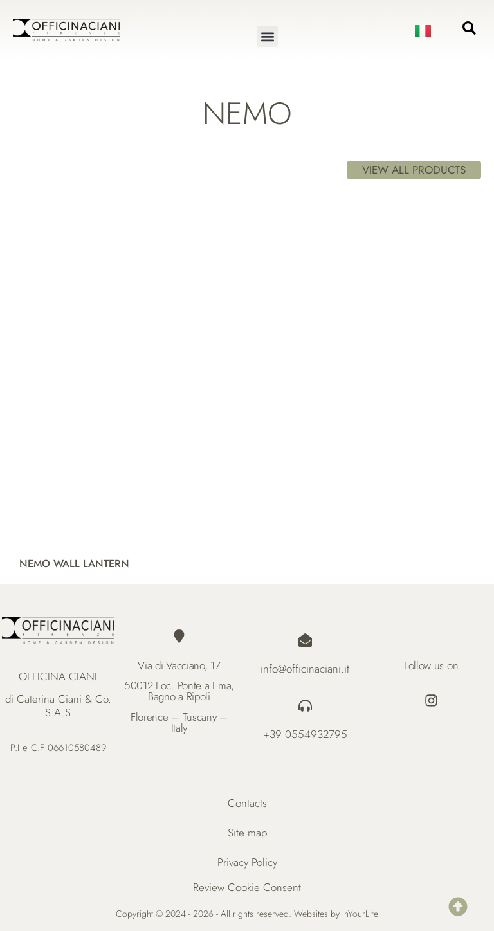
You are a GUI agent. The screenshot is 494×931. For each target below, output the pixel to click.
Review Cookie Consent (247, 887)
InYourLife (360, 913)
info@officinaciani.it (305, 668)
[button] (267, 36)
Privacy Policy (247, 862)
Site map (247, 832)
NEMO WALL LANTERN (74, 563)
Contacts (247, 803)
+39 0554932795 (305, 734)
